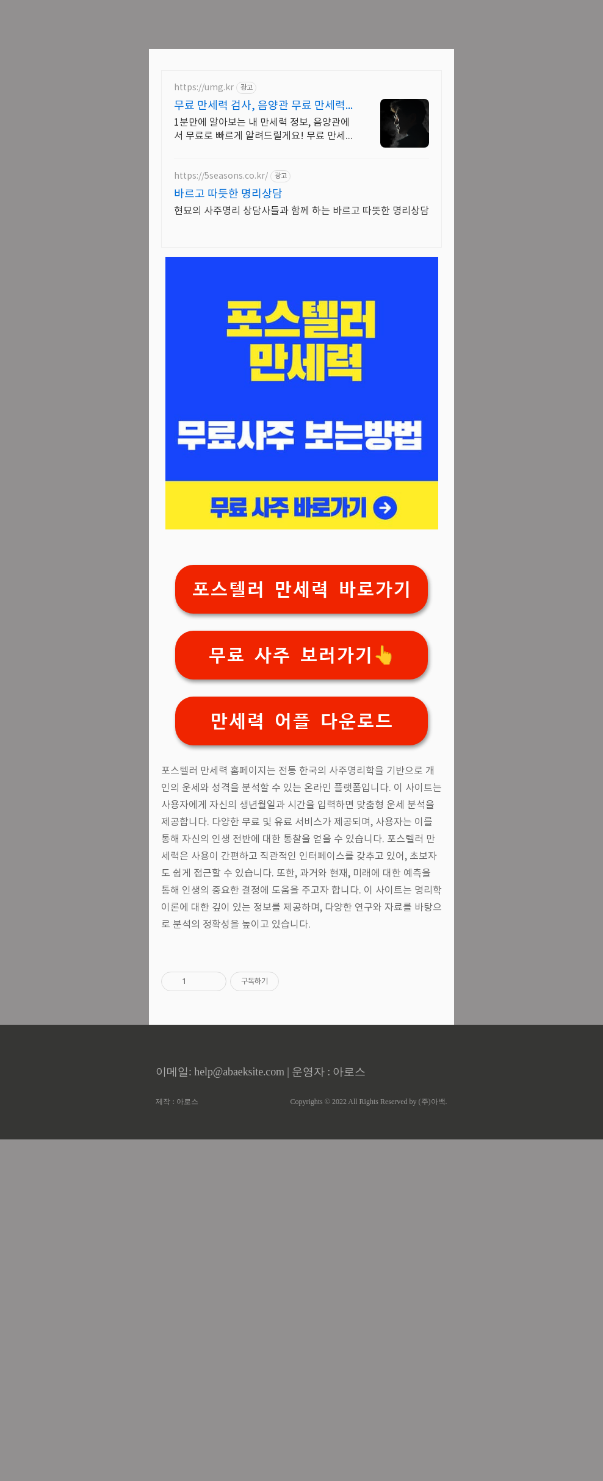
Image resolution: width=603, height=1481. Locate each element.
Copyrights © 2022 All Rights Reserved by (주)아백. (368, 1443)
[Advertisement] (301, 85)
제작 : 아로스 (177, 1443)
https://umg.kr (204, 259)
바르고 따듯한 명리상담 (228, 365)
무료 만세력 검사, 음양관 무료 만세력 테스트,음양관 (259, 277)
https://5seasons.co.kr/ (221, 347)
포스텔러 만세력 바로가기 (301, 760)
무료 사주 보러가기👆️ (301, 826)
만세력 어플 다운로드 (301, 892)
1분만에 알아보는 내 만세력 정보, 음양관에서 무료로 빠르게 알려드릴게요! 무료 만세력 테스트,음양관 (264, 301)
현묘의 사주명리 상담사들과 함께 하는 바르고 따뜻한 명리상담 (301, 381)
